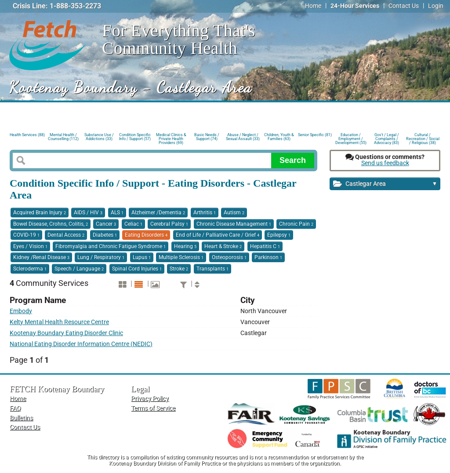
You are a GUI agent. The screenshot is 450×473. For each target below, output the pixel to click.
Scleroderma (30, 269)
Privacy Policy (150, 398)
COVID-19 (26, 235)
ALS (117, 212)
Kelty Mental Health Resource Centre (59, 322)
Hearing (185, 246)
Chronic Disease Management (233, 224)
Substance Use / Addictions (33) (99, 137)
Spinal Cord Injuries (137, 269)
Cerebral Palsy (169, 224)
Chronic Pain (296, 224)
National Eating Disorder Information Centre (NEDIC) (81, 344)
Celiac (133, 224)
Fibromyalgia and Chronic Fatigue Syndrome (110, 246)
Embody (21, 311)
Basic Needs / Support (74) (206, 137)
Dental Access (65, 235)
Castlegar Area (385, 184)
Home (313, 6)
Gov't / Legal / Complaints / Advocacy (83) (386, 138)
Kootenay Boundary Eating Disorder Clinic (66, 333)
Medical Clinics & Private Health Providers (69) (171, 138)
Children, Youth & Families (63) (279, 137)
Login (435, 6)
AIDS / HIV (88, 212)
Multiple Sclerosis (181, 257)
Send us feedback (385, 163)
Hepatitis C (265, 246)
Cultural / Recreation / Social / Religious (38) (422, 138)
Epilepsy (278, 235)
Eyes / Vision (30, 246)
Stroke (179, 269)
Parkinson (268, 257)
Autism (234, 212)
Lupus (142, 257)
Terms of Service (153, 408)
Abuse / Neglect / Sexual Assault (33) (243, 137)
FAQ (15, 408)
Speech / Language (79, 269)
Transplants (212, 269)
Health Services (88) (27, 135)
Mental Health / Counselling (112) (63, 137)
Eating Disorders (146, 235)
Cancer (106, 224)
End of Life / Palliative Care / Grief (217, 235)
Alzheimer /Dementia (158, 212)
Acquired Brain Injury (39, 212)
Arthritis (204, 212)
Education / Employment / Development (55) (351, 138)
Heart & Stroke (223, 246)
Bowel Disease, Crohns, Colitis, (50, 224)
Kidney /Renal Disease (41, 257)
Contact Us (403, 6)
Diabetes (105, 235)
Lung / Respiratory (100, 257)
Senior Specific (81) (315, 135)
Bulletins (21, 418)
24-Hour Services (354, 6)
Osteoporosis (229, 257)
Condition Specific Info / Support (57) (135, 137)
